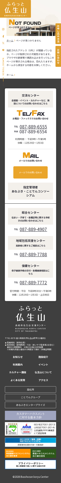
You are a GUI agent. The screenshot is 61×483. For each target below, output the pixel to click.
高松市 (30, 389)
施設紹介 (43, 357)
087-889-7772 (33, 282)
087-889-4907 (33, 229)
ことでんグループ (30, 397)
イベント (43, 364)
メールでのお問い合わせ (30, 172)
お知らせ (18, 357)
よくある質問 (17, 380)
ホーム (10, 74)
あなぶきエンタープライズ (30, 405)
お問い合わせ (58, 56)
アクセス (43, 380)
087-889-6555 (33, 126)
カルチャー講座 (17, 372)
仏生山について (43, 372)
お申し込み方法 (58, 34)
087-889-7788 (33, 254)
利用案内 (18, 364)
